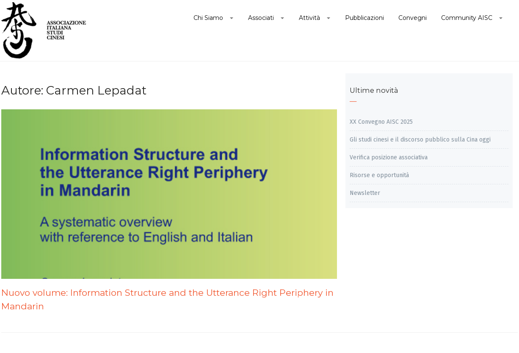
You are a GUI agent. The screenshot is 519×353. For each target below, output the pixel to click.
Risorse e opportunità (379, 175)
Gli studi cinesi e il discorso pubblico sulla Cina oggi (420, 139)
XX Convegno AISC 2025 (381, 121)
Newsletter (365, 193)
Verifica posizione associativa (389, 157)
